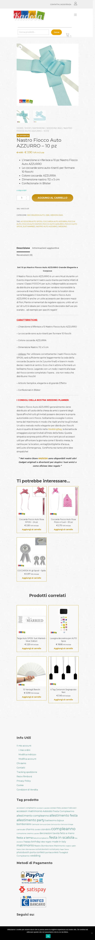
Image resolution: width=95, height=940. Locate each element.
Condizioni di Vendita (27, 789)
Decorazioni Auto (36, 215)
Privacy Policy (24, 781)
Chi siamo (21, 763)
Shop (28, 128)
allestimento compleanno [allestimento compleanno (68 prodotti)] (33, 815)
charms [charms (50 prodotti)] (30, 829)
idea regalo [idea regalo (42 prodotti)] (46, 842)
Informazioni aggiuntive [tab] (45, 248)
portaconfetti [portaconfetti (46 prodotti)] (52, 852)
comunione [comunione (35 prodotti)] (21, 833)
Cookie (20, 785)
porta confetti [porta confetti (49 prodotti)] (37, 852)
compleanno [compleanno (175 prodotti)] (63, 828)
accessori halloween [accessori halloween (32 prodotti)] (69, 808)
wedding (62, 226)
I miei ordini (24, 750)
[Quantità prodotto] (23, 198)
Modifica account (27, 759)
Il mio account (24, 746)
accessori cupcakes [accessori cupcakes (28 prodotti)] (43, 808)
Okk (47, 215)
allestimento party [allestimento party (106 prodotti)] (31, 820)
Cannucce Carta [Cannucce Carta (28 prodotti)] (45, 824)
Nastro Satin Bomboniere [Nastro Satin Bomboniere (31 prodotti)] (26, 849)
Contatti (21, 767)
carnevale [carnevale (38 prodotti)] (21, 829)
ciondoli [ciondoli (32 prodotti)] (38, 829)
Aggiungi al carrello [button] (31, 529)
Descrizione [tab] (23, 248)
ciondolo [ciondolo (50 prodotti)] (46, 829)
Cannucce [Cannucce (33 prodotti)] (35, 824)
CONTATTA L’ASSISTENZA (61, 4)
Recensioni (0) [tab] (24, 255)
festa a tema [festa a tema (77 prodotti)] (25, 837)
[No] (91, 933)
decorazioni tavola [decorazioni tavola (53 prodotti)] (49, 833)
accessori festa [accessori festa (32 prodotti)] (55, 808)
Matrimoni (38, 128)
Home (20, 128)
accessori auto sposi (31, 221)
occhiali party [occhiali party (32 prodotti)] (54, 849)
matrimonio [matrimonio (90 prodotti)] (25, 845)
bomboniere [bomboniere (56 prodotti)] (24, 824)
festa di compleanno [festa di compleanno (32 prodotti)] (41, 838)
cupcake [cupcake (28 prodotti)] (36, 833)
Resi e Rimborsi (24, 776)
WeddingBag (55, 429)
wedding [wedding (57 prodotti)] (35, 855)
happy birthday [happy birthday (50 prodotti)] (32, 841)
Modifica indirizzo (27, 754)
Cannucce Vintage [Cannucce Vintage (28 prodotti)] (67, 824)
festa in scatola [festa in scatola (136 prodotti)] (61, 837)
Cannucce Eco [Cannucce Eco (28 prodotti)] (55, 824)
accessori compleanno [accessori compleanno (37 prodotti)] (26, 808)
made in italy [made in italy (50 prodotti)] (59, 841)
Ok (48, 936)
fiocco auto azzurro (53, 224)
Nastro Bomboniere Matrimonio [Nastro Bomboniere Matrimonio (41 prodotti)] (49, 846)
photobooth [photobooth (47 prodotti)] (23, 852)
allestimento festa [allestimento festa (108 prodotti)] (63, 815)
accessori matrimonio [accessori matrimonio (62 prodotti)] (29, 811)
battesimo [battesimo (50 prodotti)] (51, 820)
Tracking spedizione (27, 772)
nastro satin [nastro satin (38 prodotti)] (71, 846)
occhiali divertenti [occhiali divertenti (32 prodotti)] (42, 849)
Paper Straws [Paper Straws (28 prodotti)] (64, 849)
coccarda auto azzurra (55, 221)
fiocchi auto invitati (32, 224)
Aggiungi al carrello (52, 197)
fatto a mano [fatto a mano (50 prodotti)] (67, 833)
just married (29, 226)
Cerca (57, 32)
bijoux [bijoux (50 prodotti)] (60, 820)
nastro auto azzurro (46, 226)
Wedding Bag (54, 128)
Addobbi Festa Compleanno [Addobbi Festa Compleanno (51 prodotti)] (58, 811)
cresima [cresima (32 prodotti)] (30, 833)
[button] (20, 47)
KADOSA (43, 458)
